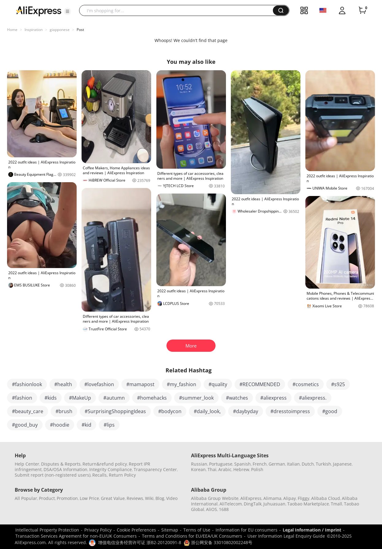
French (260, 464)
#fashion (22, 397)
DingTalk (253, 504)
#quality (217, 384)
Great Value (113, 498)
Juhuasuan (274, 504)
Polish (257, 469)
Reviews (135, 498)
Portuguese (220, 464)
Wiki (149, 498)
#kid (86, 424)
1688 (224, 509)
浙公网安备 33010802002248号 (218, 542)
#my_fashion (181, 384)
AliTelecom (231, 504)
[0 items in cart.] (362, 10)
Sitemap (169, 530)
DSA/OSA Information (65, 469)
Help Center (27, 464)
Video (172, 498)
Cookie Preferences (136, 530)
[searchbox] (178, 10)
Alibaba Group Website (215, 498)
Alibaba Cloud (325, 498)
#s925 (338, 384)
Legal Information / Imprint (312, 530)
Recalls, (100, 475)
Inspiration (34, 29)
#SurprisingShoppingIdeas (115, 411)
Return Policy (122, 475)
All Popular (26, 498)
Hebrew (241, 469)
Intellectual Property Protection (47, 530)
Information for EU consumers (246, 530)
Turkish (323, 464)
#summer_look (196, 397)
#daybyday (245, 411)
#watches (237, 397)
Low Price (89, 498)
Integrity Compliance (110, 469)
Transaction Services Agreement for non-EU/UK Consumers (76, 536)
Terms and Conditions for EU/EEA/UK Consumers (192, 536)
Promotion (67, 498)
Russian (199, 464)
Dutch (308, 464)
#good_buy (25, 424)
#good (329, 411)
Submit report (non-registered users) (52, 475)
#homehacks (152, 397)
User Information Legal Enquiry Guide (286, 536)
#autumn (114, 397)
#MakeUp (80, 397)
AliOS (211, 509)
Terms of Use (196, 530)
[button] (67, 11)
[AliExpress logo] (39, 11)
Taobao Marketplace (308, 504)
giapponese (60, 29)
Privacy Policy (98, 530)
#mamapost (140, 384)
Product (47, 498)
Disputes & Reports (61, 464)
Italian (293, 464)
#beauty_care (27, 411)
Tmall (336, 504)
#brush (63, 411)
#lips (109, 424)
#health (63, 384)
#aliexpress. (313, 397)
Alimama (272, 498)
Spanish (242, 464)
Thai (212, 469)
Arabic (224, 469)
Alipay (289, 498)
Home (12, 29)
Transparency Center (155, 469)
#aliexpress (273, 397)
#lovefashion (99, 384)
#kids (50, 397)
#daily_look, (207, 411)
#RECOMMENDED (259, 384)
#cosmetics (305, 384)
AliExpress (251, 498)
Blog (159, 498)
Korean (198, 469)
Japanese (342, 464)
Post (80, 29)
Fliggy (303, 498)
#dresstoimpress (290, 411)
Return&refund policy (104, 464)
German (277, 464)
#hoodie (59, 424)
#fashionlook (27, 384)
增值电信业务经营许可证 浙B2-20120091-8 (139, 542)
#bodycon (169, 411)
